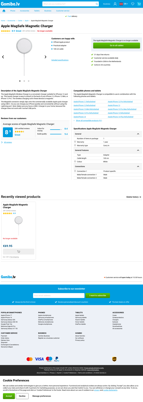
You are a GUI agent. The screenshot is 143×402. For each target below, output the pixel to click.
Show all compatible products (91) (88, 120)
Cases (115, 315)
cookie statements (110, 390)
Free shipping (14, 257)
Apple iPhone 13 (114, 105)
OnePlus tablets (80, 324)
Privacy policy (79, 340)
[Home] (4, 11)
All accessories (117, 328)
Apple (27, 21)
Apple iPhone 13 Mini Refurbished (86, 109)
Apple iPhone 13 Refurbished (119, 113)
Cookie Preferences (69, 373)
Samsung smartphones (46, 317)
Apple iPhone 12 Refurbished (84, 105)
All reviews (6, 142)
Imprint (59, 373)
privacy (97, 390)
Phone (12, 11)
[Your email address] (58, 295)
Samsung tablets (81, 317)
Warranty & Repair (7, 347)
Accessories (24, 11)
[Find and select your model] (70, 3)
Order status (5, 338)
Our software (79, 338)
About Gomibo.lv (42, 373)
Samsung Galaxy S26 (8, 320)
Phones (41, 313)
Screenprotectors (118, 317)
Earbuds (115, 322)
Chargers (116, 320)
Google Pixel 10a (6, 324)
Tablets (37, 11)
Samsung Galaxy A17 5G (9, 328)
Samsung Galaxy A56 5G (9, 322)
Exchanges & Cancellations (10, 345)
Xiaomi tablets (80, 320)
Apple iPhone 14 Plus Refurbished (120, 117)
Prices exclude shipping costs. (94, 368)
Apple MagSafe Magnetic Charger (42, 21)
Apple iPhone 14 (80, 117)
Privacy (52, 373)
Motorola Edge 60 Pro (8, 326)
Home (3, 21)
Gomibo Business (44, 336)
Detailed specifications (59, 60)
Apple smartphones (44, 315)
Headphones (117, 324)
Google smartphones (45, 324)
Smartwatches (117, 326)
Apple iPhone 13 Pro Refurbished (86, 113)
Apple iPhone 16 (6, 317)
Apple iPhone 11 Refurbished (84, 102)
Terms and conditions (85, 373)
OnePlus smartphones (45, 320)
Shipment (4, 342)
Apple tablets (79, 315)
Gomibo (78, 333)
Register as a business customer (49, 338)
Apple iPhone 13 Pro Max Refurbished (122, 109)
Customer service (62, 11)
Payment (4, 336)
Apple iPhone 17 (6, 315)
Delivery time (5, 340)
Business (47, 11)
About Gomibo (80, 336)
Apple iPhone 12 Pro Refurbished (120, 102)
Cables (20, 21)
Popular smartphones (11, 313)
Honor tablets (79, 322)
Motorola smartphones (45, 322)
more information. (93, 370)
